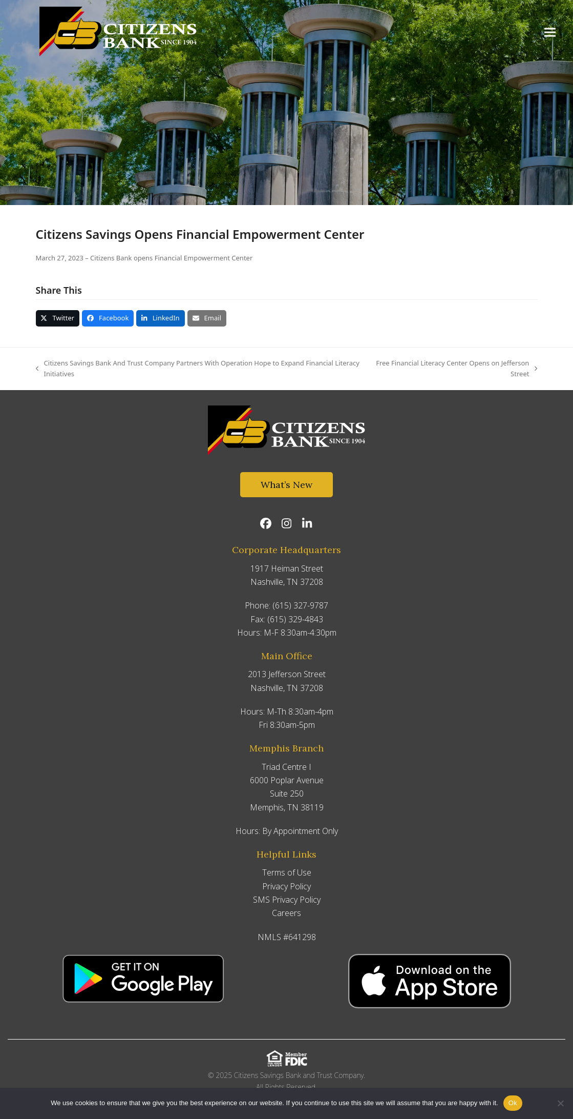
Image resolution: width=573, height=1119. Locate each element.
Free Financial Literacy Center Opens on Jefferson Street (454, 369)
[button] (552, 33)
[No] (560, 1103)
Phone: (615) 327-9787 (286, 605)
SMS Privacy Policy (287, 899)
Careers (286, 913)
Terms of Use (286, 872)
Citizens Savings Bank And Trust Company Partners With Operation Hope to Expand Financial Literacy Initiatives (197, 369)
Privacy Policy (286, 886)
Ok (512, 1103)
